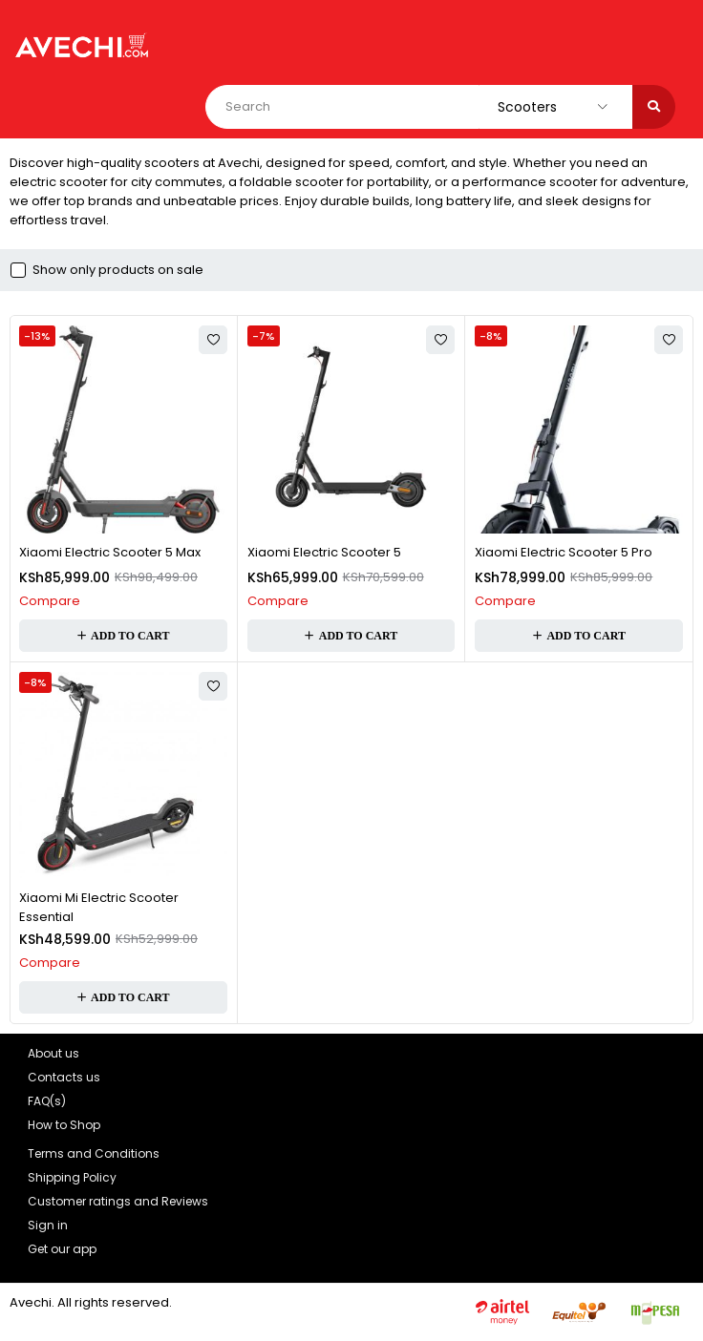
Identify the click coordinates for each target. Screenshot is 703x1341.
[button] (123, 635)
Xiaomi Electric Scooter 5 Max (110, 552)
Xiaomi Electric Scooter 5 (324, 552)
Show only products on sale (117, 270)
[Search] (653, 107)
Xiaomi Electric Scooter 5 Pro (563, 552)
